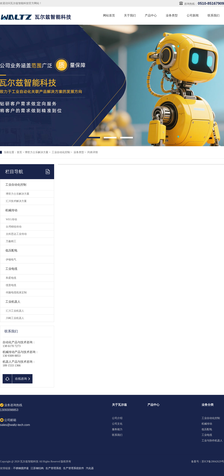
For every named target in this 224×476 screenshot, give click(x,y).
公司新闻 (193, 15)
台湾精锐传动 (13, 226)
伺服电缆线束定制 (16, 292)
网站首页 (109, 15)
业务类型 (172, 15)
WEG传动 (11, 219)
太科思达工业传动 (16, 234)
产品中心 (151, 15)
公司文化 (117, 424)
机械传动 (11, 210)
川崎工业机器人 (15, 318)
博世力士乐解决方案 (36, 152)
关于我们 (130, 15)
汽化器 (90, 468)
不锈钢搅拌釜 (21, 468)
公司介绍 (117, 418)
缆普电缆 (11, 285)
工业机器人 (12, 301)
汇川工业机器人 (15, 310)
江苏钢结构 (37, 468)
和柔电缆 (11, 278)
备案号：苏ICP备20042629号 (207, 461)
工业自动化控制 (61, 152)
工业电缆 (11, 268)
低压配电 (11, 250)
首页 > (21, 152)
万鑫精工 (11, 241)
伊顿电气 (11, 259)
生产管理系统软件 (73, 468)
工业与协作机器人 (212, 440)
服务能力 (117, 429)
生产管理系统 (53, 468)
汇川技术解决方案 (16, 201)
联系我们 (214, 15)
